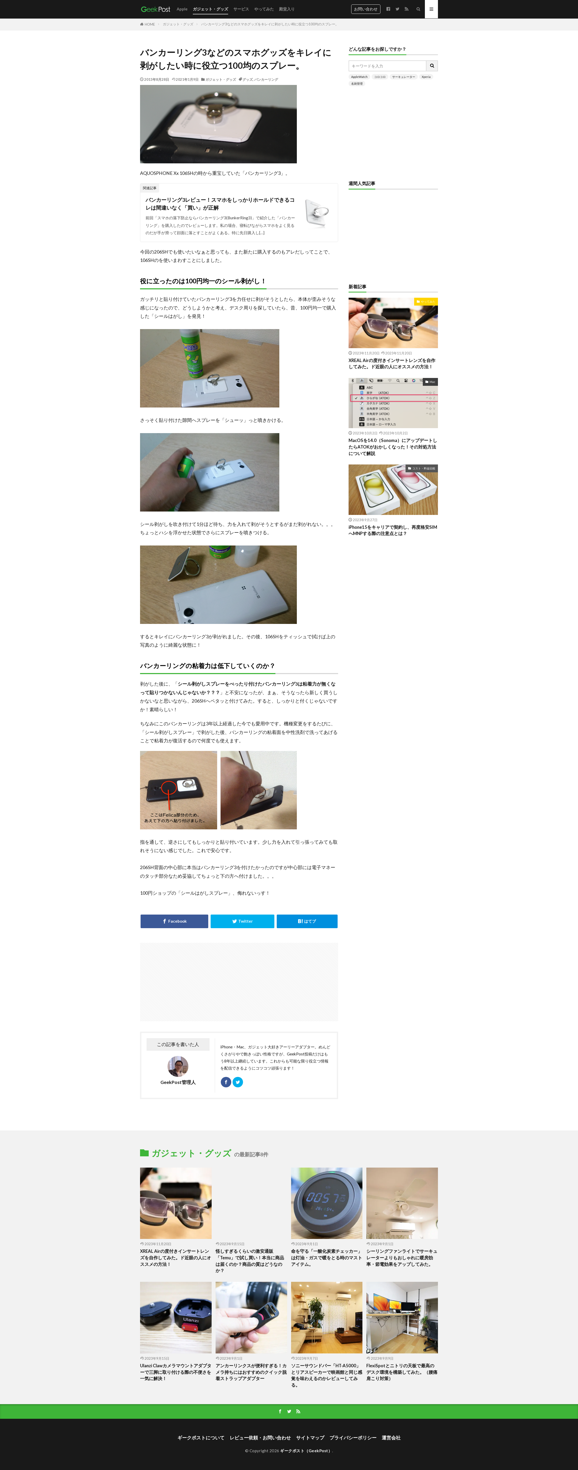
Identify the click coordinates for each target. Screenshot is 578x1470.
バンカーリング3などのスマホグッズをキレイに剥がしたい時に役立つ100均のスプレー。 (270, 24)
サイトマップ (310, 1437)
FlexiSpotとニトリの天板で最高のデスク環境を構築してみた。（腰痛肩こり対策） (401, 1372)
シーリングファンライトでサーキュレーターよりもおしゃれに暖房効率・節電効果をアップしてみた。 (401, 1258)
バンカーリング (266, 79)
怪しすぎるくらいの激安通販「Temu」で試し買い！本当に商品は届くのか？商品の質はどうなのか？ (250, 1261)
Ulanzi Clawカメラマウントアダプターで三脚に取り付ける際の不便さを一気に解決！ (175, 1372)
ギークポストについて (200, 1437)
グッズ (247, 79)
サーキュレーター (403, 76)
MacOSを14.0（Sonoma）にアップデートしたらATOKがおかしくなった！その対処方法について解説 (393, 447)
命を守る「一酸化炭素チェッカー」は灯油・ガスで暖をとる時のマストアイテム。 (326, 1258)
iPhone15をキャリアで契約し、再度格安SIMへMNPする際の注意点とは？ (393, 530)
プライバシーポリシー (353, 1437)
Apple (182, 9)
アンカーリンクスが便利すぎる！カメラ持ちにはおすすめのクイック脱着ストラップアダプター (251, 1372)
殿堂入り (287, 9)
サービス (241, 9)
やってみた (264, 9)
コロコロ (380, 76)
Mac (432, 381)
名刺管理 (357, 83)
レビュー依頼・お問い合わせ (260, 1437)
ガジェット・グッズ (210, 9)
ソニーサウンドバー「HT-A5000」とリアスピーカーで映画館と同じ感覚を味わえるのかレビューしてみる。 (326, 1375)
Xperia (426, 76)
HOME (150, 24)
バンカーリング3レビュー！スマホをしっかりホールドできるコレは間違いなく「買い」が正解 (220, 204)
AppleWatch (359, 76)
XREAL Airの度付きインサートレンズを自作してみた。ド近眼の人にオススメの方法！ (392, 364)
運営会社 (391, 1437)
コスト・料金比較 (423, 468)
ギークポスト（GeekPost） (306, 1450)
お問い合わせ (366, 9)
